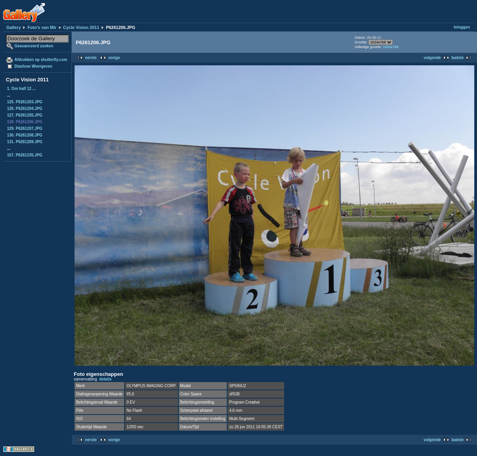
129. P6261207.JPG (25, 128)
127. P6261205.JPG (25, 115)
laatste (457, 58)
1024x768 (391, 47)
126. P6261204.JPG (25, 108)
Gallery (13, 27)
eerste (90, 58)
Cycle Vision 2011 (81, 27)
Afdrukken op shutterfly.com (40, 59)
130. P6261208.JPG (25, 135)
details (105, 379)
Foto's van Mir (41, 27)
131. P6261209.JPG (25, 142)
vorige (114, 58)
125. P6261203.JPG (25, 102)
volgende (432, 58)
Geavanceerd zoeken (33, 46)
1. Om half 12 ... (21, 88)
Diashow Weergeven (33, 66)
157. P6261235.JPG (25, 155)
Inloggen (462, 27)
